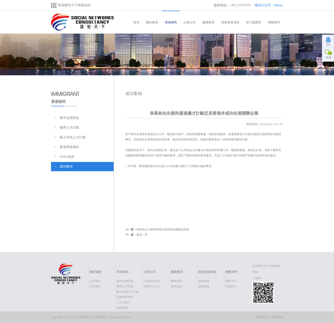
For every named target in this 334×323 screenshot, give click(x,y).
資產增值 (203, 281)
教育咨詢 (176, 286)
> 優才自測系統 (67, 118)
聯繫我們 (274, 22)
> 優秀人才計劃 (67, 127)
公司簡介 (95, 281)
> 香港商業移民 (67, 147)
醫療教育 (208, 22)
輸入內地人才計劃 (128, 291)
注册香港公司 (152, 281)
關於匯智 (152, 22)
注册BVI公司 (152, 286)
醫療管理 (176, 281)
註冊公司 (190, 22)
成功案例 (122, 307)
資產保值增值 (230, 22)
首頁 (136, 22)
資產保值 (203, 286)
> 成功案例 (64, 166)
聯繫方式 (230, 281)
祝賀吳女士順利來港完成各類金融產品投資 (162, 229)
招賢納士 (230, 286)
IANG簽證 (123, 302)
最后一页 (142, 234)
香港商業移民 (125, 297)
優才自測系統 (125, 281)
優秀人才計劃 (125, 286)
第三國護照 (253, 22)
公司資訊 (95, 286)
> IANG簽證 (64, 156)
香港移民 (171, 22)
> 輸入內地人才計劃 (70, 137)
